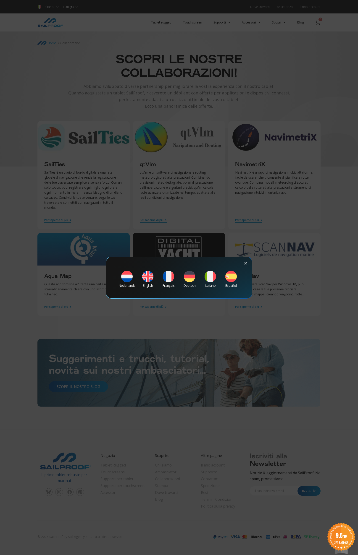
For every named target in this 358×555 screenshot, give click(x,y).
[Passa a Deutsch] (189, 279)
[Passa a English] (148, 279)
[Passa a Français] (168, 279)
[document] (179, 277)
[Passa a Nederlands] (127, 279)
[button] (245, 263)
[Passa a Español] (231, 279)
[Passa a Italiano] (210, 279)
